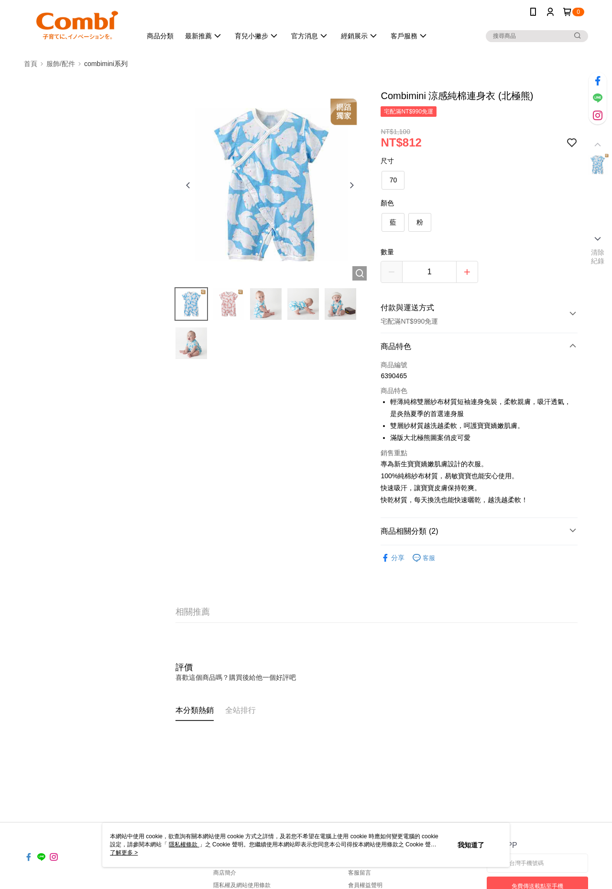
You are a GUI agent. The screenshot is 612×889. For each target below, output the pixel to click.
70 (393, 180)
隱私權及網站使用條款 (242, 885)
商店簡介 (224, 872)
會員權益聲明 (365, 885)
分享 (392, 558)
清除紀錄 (598, 256)
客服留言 (359, 872)
